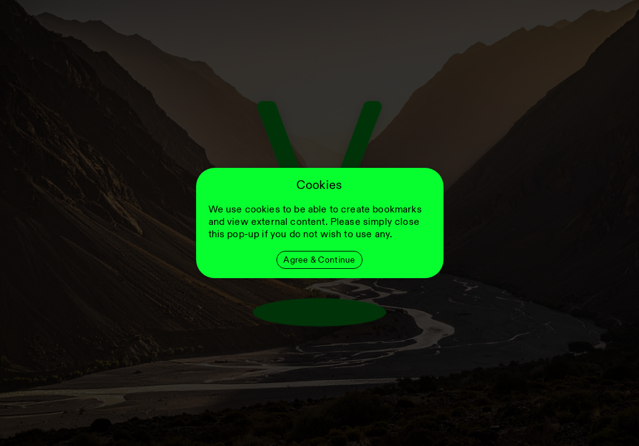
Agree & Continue (319, 260)
